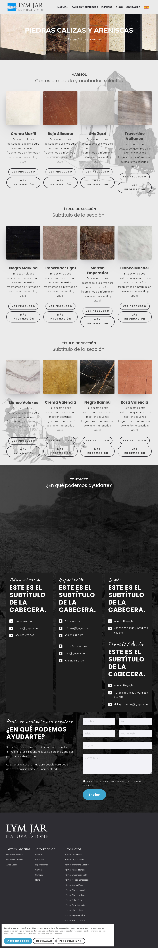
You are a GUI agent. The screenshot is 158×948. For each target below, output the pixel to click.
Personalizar (71, 941)
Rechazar (44, 941)
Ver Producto (23, 171)
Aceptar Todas (18, 941)
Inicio (58, 39)
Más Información (23, 182)
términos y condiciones (111, 781)
